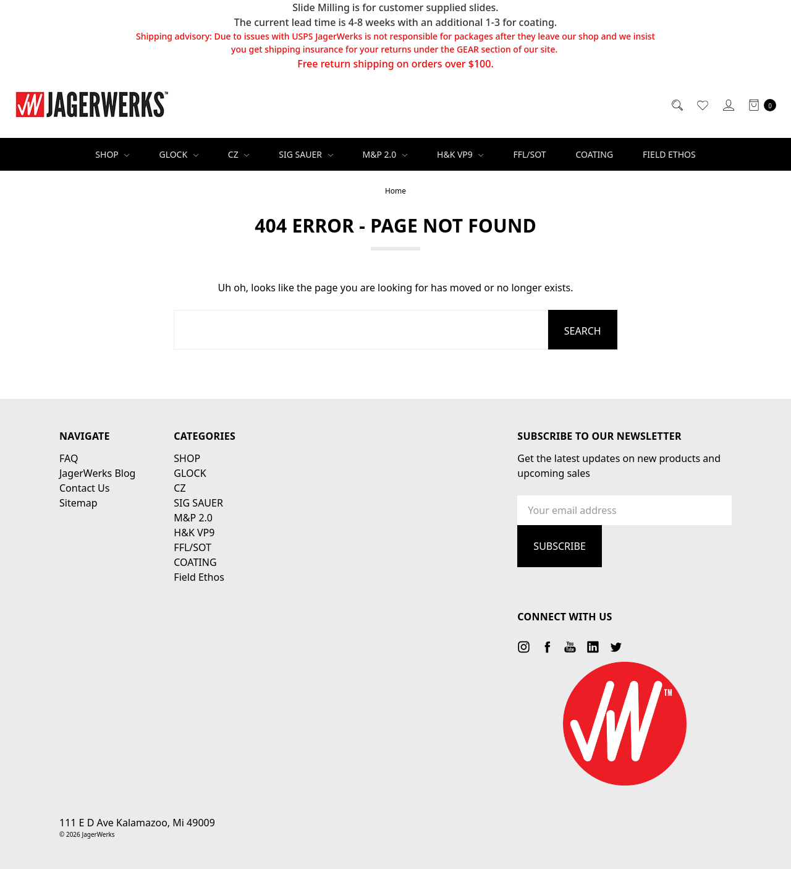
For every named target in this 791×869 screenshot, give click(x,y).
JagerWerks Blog (97, 473)
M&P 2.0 (385, 154)
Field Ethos (669, 154)
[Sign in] (727, 104)
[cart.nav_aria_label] (759, 104)
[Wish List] (701, 104)
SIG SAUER (305, 154)
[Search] (676, 104)
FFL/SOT (529, 154)
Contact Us (84, 488)
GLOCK (178, 154)
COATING (595, 154)
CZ (239, 154)
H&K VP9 (460, 154)
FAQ (68, 458)
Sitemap (78, 503)
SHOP (112, 154)
